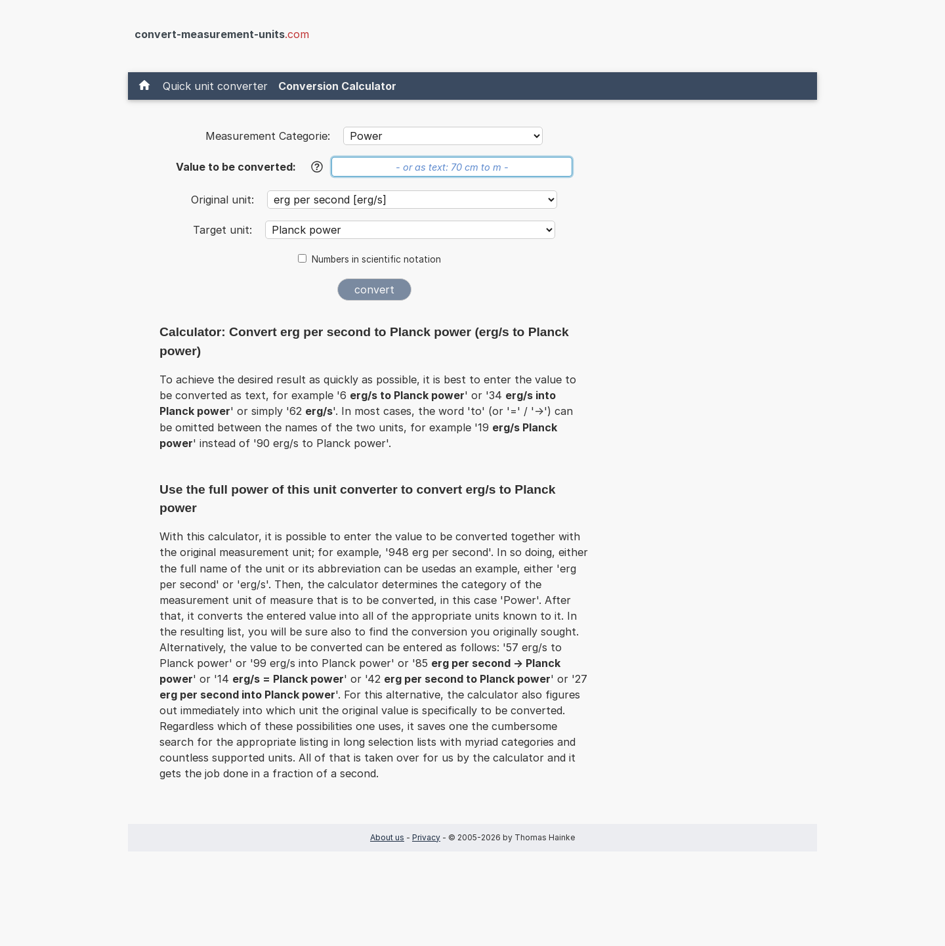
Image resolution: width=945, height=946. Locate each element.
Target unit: (224, 229)
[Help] (317, 167)
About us (387, 837)
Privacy (426, 837)
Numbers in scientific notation (376, 259)
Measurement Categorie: (267, 135)
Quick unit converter (215, 86)
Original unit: (224, 199)
